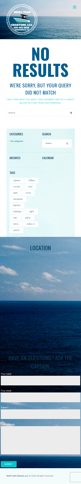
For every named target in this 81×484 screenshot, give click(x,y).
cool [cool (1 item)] (30, 187)
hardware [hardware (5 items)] (18, 199)
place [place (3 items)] (27, 218)
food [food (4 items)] (28, 193)
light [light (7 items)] (32, 212)
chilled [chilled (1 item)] (31, 180)
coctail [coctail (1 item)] (16, 187)
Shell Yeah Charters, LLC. (17, 476)
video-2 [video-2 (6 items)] (31, 224)
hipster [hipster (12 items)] (17, 205)
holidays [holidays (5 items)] (17, 212)
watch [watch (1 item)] (16, 230)
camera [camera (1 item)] (16, 180)
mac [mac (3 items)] (15, 218)
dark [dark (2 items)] (15, 193)
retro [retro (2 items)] (16, 224)
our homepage (53, 103)
